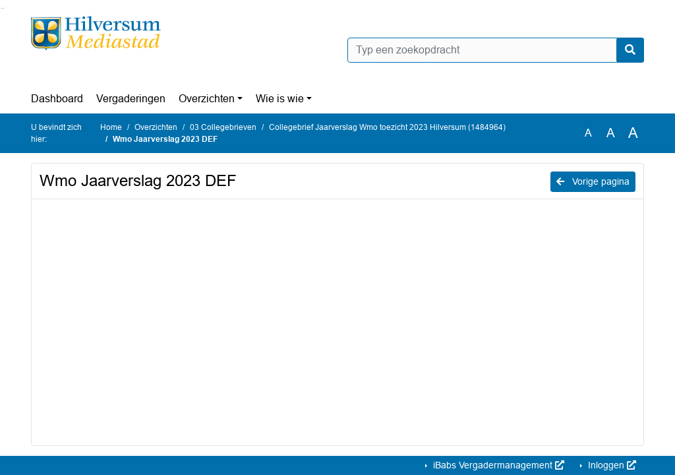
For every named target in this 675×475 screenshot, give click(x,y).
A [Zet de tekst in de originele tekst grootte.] (588, 133)
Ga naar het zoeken (1, 8)
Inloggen (610, 465)
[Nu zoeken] (630, 50)
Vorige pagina (593, 181)
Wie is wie (280, 98)
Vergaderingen (130, 98)
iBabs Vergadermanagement (497, 465)
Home (111, 127)
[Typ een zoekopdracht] (495, 50)
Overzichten (207, 98)
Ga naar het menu (3, 8)
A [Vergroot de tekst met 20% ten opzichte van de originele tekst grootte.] (610, 133)
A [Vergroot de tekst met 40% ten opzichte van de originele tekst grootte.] (633, 133)
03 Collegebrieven (223, 127)
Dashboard (57, 98)
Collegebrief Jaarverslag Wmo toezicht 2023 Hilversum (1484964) (387, 127)
